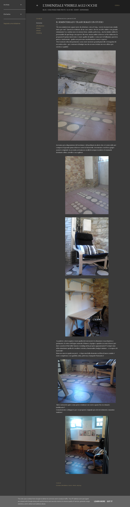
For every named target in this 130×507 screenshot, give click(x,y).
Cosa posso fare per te (57, 10)
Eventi (76, 10)
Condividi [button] (39, 18)
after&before (40, 26)
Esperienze (84, 10)
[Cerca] (117, 5)
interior (38, 28)
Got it (110, 501)
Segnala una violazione (12, 23)
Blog (45, 10)
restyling (39, 33)
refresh (38, 30)
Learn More (99, 501)
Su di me (70, 10)
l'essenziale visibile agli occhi (70, 5)
